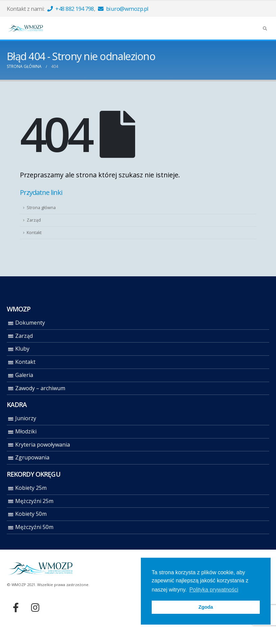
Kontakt (34, 232)
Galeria (24, 375)
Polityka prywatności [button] (213, 590)
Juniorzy (25, 418)
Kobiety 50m (31, 514)
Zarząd (34, 220)
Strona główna (41, 207)
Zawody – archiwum (40, 388)
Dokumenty (30, 322)
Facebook (15, 607)
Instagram (35, 607)
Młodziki (25, 431)
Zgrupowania (32, 457)
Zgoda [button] (205, 607)
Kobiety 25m (31, 488)
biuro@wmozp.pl (123, 8)
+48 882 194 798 (70, 8)
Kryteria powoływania (42, 444)
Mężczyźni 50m (34, 527)
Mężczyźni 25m (34, 501)
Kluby (22, 348)
